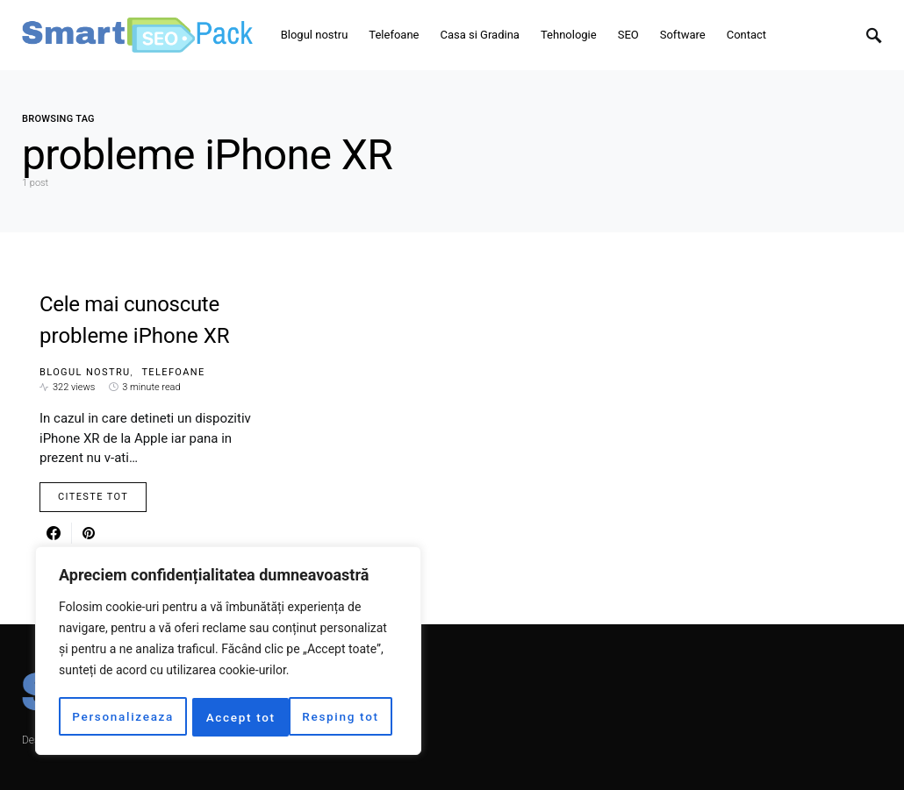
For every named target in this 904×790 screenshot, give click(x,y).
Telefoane (172, 372)
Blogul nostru (85, 372)
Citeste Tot (93, 496)
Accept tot (350, 717)
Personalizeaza (123, 717)
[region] (228, 652)
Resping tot (245, 717)
